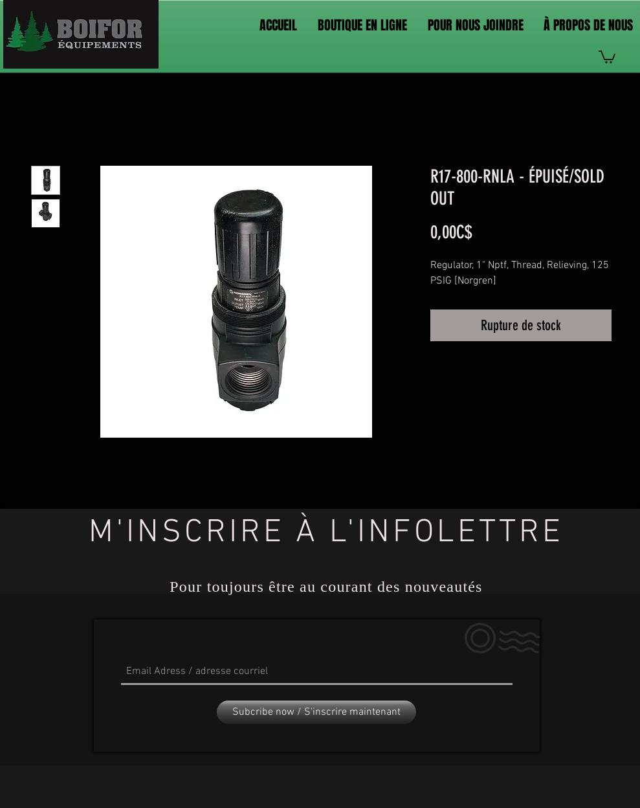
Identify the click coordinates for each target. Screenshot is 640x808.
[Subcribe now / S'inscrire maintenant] (316, 712)
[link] (607, 56)
